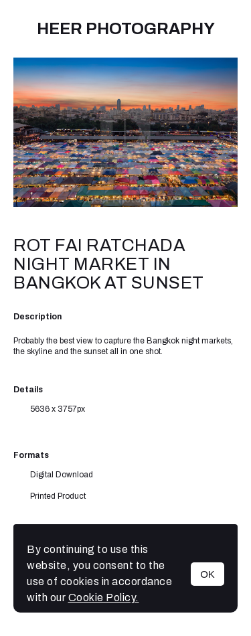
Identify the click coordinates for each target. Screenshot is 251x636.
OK (207, 574)
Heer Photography (126, 28)
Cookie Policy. (103, 597)
